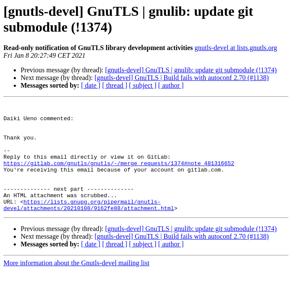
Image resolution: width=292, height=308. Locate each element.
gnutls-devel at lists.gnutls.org (236, 47)
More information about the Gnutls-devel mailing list (76, 284)
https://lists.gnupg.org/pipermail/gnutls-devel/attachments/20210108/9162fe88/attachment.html (88, 226)
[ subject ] (143, 85)
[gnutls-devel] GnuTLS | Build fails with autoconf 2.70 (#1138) (181, 77)
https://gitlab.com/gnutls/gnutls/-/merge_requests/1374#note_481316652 (118, 176)
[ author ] (171, 85)
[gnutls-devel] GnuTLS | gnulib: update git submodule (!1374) (191, 70)
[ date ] (90, 85)
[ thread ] (114, 85)
